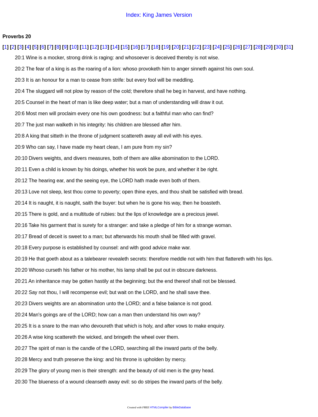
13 (104, 47)
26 (237, 47)
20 (176, 47)
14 (115, 47)
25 (227, 47)
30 (278, 47)
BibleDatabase (182, 407)
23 (207, 47)
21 (186, 47)
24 (217, 47)
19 (166, 47)
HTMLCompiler (159, 407)
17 (145, 47)
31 (289, 47)
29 (268, 47)
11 (84, 47)
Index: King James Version (159, 15)
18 (156, 47)
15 (125, 47)
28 (258, 47)
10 (74, 47)
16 (135, 47)
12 (94, 47)
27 (248, 47)
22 (196, 47)
